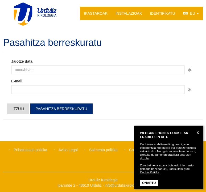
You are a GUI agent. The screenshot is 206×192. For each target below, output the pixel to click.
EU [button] (191, 13)
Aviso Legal (68, 150)
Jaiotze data (21, 61)
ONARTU (149, 183)
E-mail (16, 81)
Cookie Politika (149, 172)
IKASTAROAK (95, 13)
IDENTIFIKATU (162, 13)
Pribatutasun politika (30, 150)
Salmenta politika (103, 150)
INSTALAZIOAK (129, 13)
